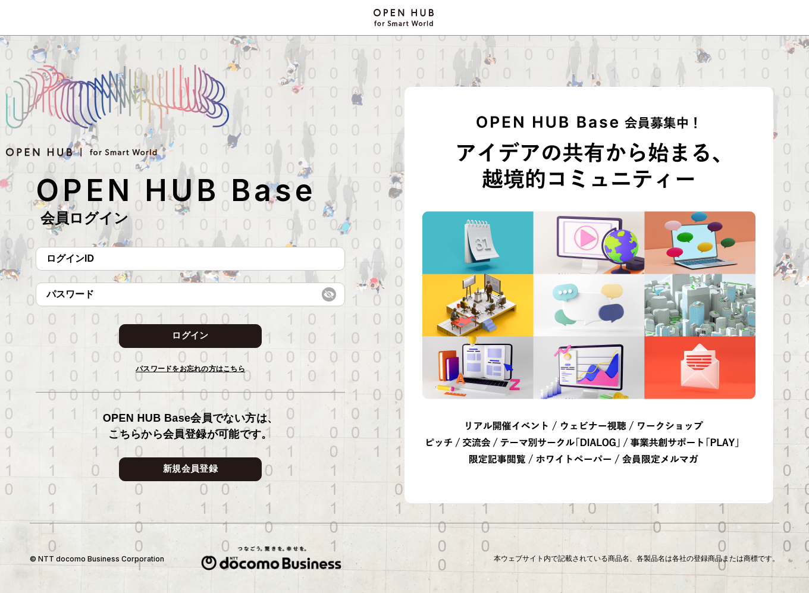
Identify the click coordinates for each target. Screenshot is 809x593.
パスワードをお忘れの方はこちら (190, 369)
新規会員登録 (190, 468)
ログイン (190, 335)
